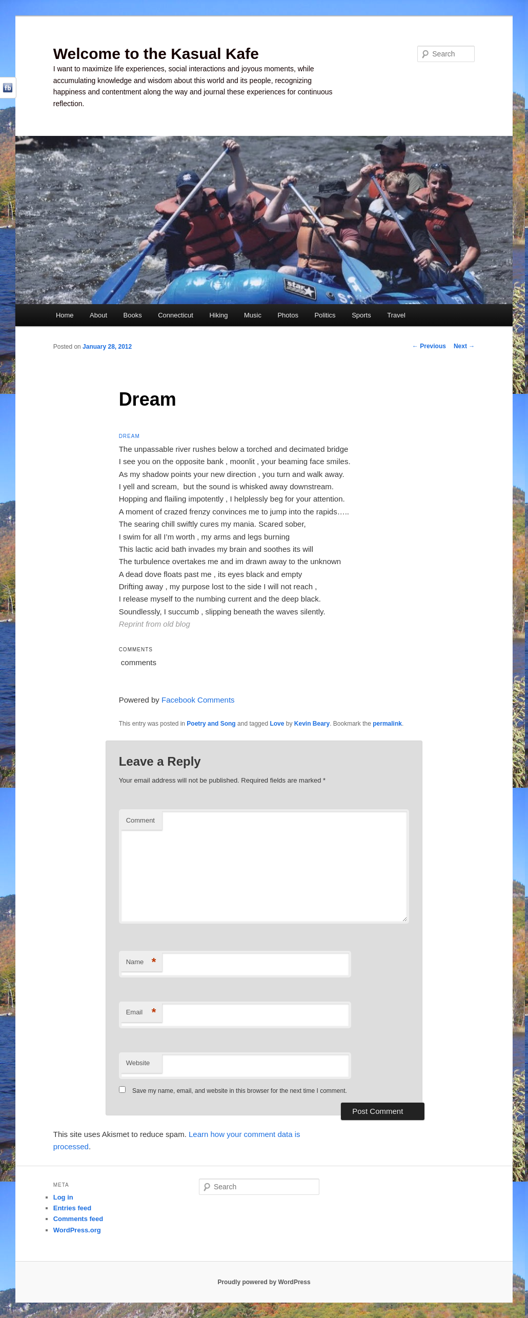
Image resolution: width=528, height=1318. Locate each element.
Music (252, 315)
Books (133, 315)
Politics (324, 315)
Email (141, 1012)
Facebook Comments (198, 699)
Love (277, 723)
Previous (429, 346)
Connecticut (175, 315)
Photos (287, 315)
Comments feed (78, 1219)
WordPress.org (77, 1230)
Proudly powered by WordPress (263, 1282)
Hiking (218, 315)
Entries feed (72, 1208)
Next (464, 346)
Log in (63, 1197)
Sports (361, 315)
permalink (387, 723)
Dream (129, 436)
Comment (140, 820)
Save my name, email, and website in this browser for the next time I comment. (239, 1090)
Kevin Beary (312, 723)
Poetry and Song (211, 723)
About (98, 315)
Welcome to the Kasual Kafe (156, 53)
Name (141, 962)
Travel (396, 315)
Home (65, 315)
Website (138, 1063)
